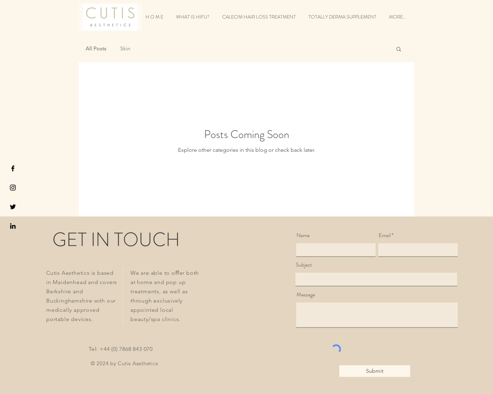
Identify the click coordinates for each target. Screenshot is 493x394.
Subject (304, 265)
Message (305, 294)
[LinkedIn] (13, 226)
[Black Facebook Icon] (13, 168)
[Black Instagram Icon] (13, 188)
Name (302, 235)
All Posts (96, 48)
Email (385, 235)
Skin (125, 48)
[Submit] (374, 371)
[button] (398, 49)
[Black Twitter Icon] (13, 207)
